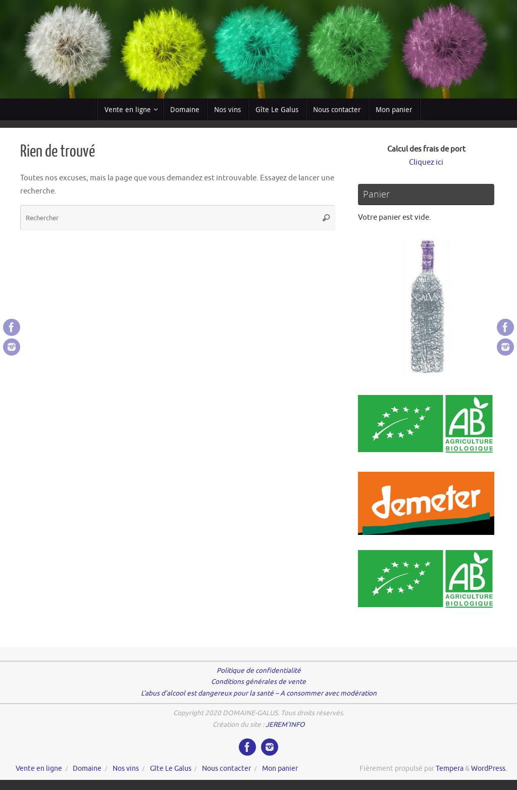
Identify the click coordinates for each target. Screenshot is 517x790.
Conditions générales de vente (258, 681)
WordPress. (489, 768)
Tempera (449, 768)
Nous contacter (226, 768)
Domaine (87, 768)
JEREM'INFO (285, 724)
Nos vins (126, 768)
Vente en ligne (39, 768)
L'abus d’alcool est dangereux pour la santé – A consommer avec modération (259, 693)
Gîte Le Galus (170, 768)
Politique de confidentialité (259, 670)
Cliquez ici (426, 162)
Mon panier (280, 768)
